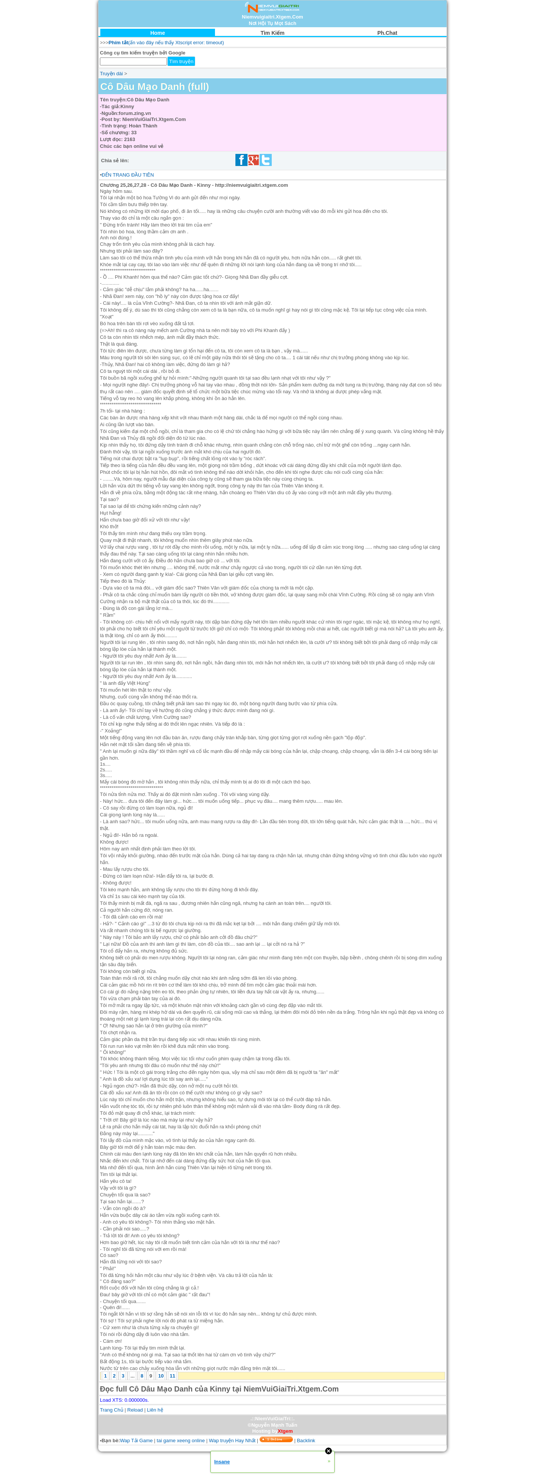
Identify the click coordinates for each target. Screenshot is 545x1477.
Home (157, 33)
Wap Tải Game (136, 1440)
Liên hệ (155, 1410)
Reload (135, 1410)
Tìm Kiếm (272, 33)
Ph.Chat (387, 33)
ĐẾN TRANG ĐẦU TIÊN (128, 175)
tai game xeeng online (181, 1440)
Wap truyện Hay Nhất (232, 1440)
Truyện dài (111, 73)
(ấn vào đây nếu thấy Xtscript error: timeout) (166, 42)
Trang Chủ (111, 1410)
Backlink (306, 1440)
